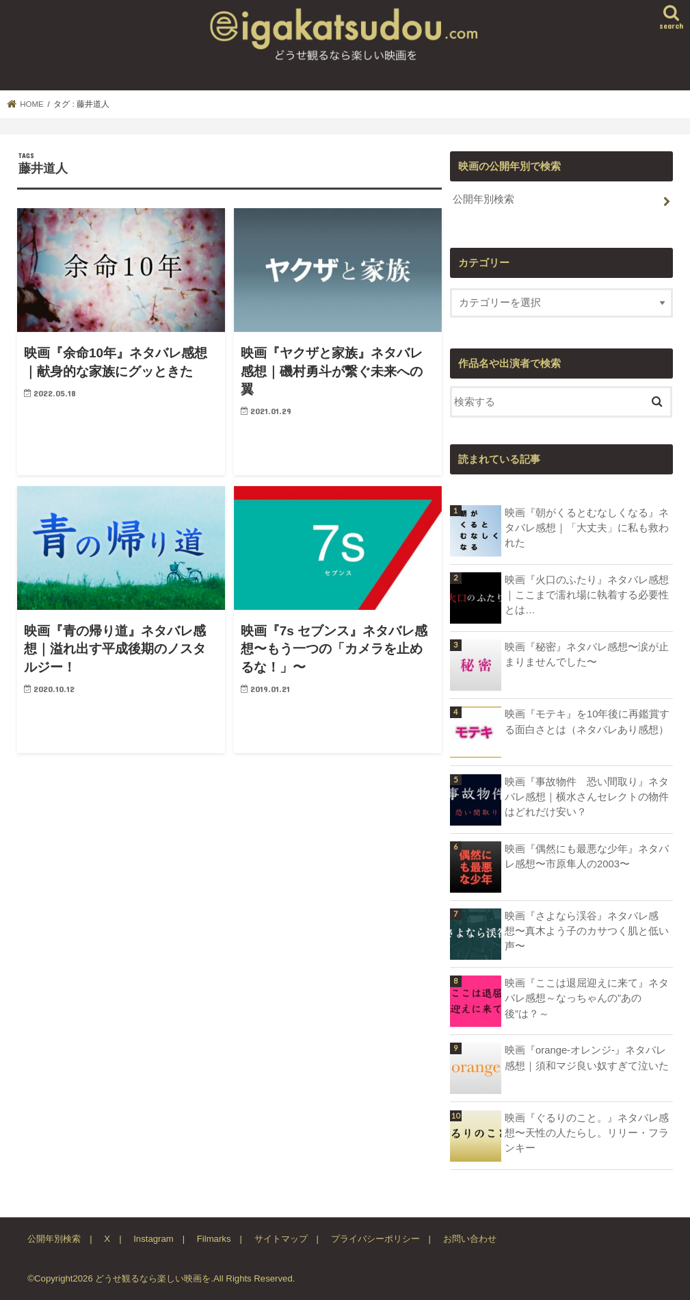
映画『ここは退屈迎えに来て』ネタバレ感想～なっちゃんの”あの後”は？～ (587, 998)
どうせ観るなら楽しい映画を (153, 1278)
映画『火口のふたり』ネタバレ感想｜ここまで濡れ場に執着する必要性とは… (587, 594)
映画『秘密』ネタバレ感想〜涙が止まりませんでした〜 (587, 654)
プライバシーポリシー (375, 1239)
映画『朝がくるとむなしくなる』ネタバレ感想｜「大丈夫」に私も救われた (587, 527)
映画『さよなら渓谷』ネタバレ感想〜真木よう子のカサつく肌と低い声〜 (587, 931)
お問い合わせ (469, 1239)
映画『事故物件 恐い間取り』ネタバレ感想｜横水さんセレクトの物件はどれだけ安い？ (587, 796)
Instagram (153, 1239)
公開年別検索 (483, 199)
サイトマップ (281, 1239)
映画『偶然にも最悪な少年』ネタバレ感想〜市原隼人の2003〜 (587, 856)
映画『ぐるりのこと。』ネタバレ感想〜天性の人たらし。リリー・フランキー (587, 1133)
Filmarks (214, 1239)
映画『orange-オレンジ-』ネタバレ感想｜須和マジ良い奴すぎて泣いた (587, 1058)
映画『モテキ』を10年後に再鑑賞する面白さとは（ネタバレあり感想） (587, 722)
